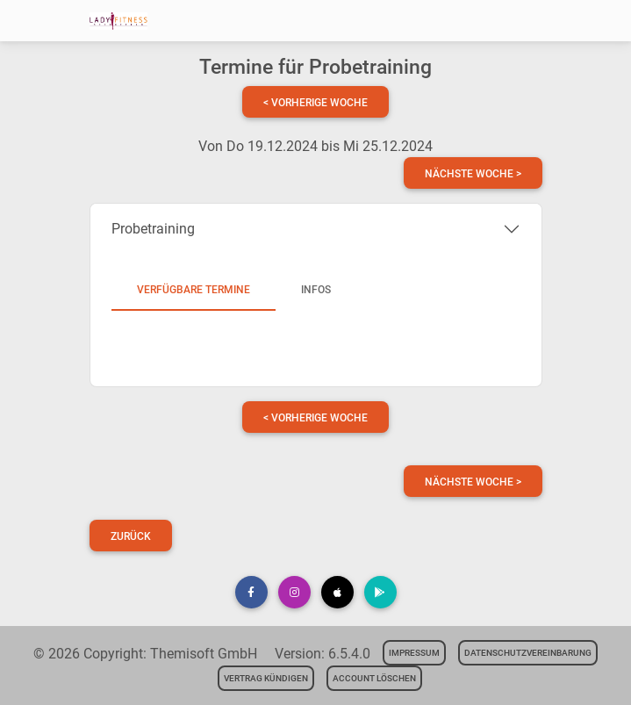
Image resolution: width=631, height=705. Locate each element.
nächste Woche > (473, 174)
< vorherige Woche (315, 103)
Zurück (131, 536)
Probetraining (153, 228)
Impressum (414, 653)
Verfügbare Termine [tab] (193, 290)
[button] (251, 592)
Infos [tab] (316, 290)
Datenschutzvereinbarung (528, 653)
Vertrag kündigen (266, 678)
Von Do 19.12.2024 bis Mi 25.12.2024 (315, 146)
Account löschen (374, 678)
